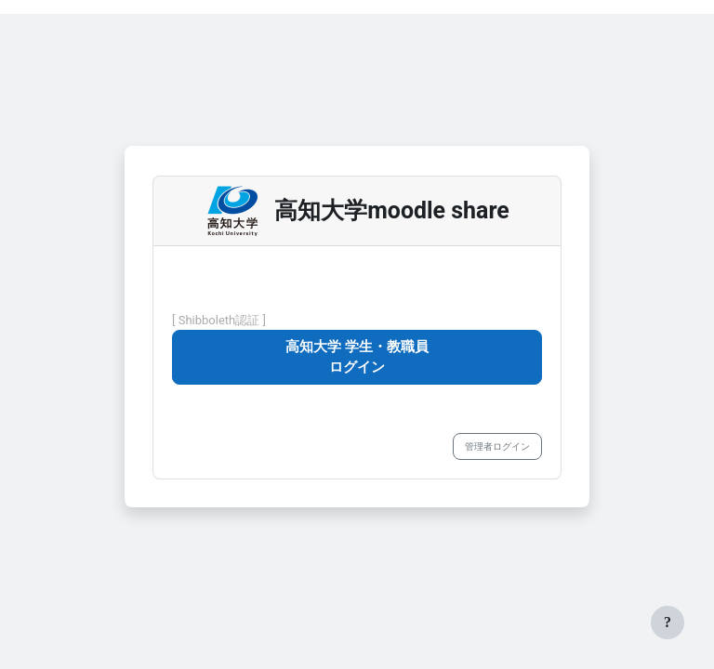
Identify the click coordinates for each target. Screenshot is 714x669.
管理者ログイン (497, 446)
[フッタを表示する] (667, 622)
